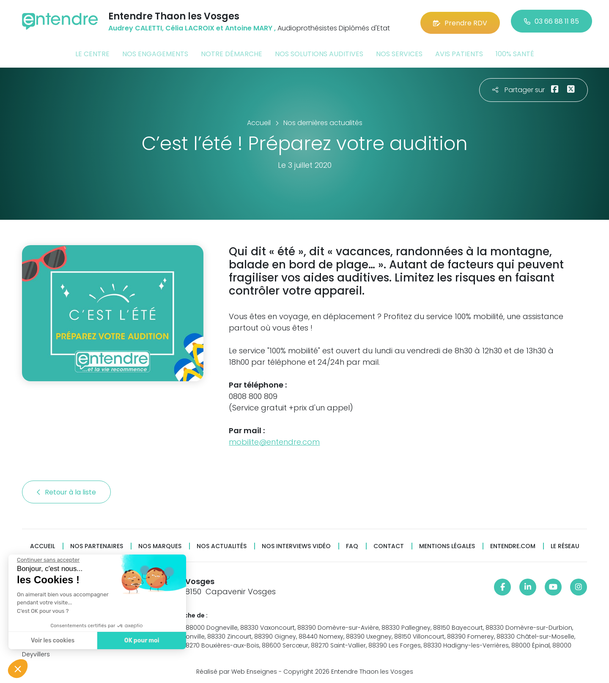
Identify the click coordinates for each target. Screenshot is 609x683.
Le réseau (565, 544)
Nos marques (159, 544)
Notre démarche (231, 52)
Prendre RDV (460, 21)
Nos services (399, 52)
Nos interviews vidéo (296, 544)
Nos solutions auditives (319, 52)
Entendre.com (512, 544)
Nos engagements (155, 52)
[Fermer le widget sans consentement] (46, 560)
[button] (18, 668)
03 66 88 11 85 (551, 21)
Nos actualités (222, 544)
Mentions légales (447, 544)
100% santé (515, 52)
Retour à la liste (66, 490)
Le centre (92, 52)
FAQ (352, 544)
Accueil (42, 544)
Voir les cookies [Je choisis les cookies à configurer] (50, 640)
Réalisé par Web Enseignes (236, 670)
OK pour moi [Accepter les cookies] (139, 640)
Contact (388, 544)
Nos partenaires (96, 544)
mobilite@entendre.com (274, 440)
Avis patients (459, 52)
